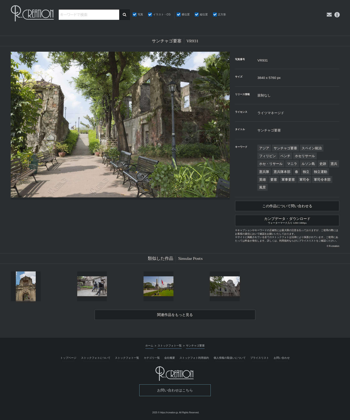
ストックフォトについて (95, 357)
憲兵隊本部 (282, 172)
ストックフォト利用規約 (194, 357)
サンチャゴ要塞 (285, 148)
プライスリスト (259, 357)
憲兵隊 (264, 172)
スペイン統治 (312, 148)
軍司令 (304, 179)
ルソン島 (308, 164)
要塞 (273, 179)
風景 (262, 187)
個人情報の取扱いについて (230, 357)
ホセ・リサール (271, 164)
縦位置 (204, 14)
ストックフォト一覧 (127, 357)
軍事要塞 (288, 179)
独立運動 (320, 172)
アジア (264, 148)
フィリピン (267, 156)
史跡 (322, 164)
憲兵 (334, 164)
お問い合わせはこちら (175, 390)
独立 (306, 172)
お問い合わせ (282, 357)
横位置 (186, 14)
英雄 (262, 179)
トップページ (68, 357)
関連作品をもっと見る (175, 315)
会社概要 (169, 357)
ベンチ (285, 156)
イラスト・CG (162, 14)
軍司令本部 (322, 179)
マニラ (292, 164)
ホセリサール (305, 156)
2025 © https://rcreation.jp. (165, 412)
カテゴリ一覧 (152, 357)
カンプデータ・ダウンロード (287, 220)
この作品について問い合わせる (287, 206)
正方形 (222, 14)
